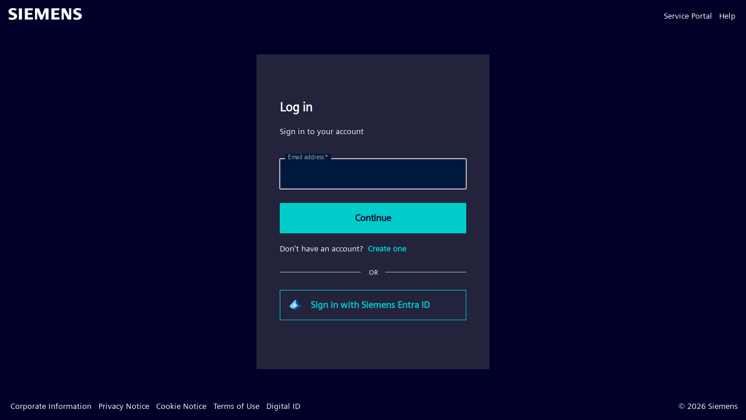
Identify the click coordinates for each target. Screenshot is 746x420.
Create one (387, 248)
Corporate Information (51, 406)
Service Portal (688, 15)
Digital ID (283, 406)
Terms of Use (236, 406)
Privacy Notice (123, 406)
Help (727, 15)
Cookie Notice (181, 406)
